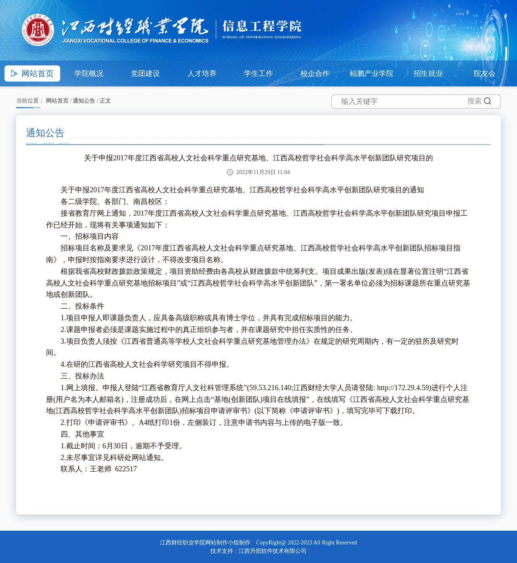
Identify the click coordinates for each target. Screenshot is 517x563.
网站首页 (57, 101)
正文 (105, 101)
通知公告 (84, 101)
